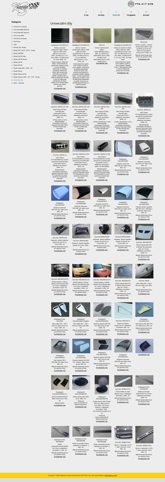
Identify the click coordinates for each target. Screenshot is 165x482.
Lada (15, 44)
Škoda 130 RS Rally (20, 56)
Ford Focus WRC (19, 35)
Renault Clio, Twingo (20, 47)
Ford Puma (17, 41)
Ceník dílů (116, 15)
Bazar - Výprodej (19, 83)
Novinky (101, 15)
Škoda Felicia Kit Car (20, 74)
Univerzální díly (18, 80)
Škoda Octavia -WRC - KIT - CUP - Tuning (26, 77)
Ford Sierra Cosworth (20, 38)
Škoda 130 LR (18, 62)
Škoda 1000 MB (18, 53)
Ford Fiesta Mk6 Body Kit (21, 29)
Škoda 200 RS (18, 65)
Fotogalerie (131, 15)
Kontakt (146, 15)
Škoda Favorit (18, 71)
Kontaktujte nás (59, 88)
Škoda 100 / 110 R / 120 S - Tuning (24, 50)
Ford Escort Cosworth (20, 26)
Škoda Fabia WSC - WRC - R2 (23, 68)
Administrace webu (111, 475)
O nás (86, 15)
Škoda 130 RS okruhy (20, 59)
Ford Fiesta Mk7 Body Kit (21, 32)
